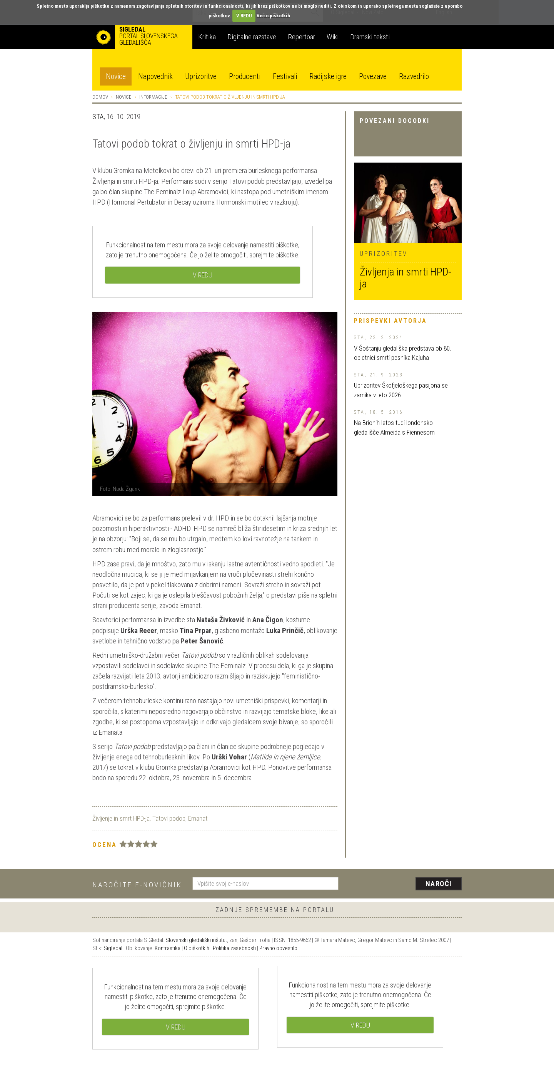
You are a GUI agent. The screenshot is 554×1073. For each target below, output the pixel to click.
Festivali (285, 76)
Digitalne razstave (251, 36)
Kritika (207, 36)
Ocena (104, 844)
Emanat (197, 818)
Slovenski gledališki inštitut (196, 940)
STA (97, 116)
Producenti (244, 76)
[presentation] (404, 884)
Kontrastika (167, 948)
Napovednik (155, 76)
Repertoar (301, 36)
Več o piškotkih (273, 15)
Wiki (333, 36)
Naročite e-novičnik (137, 884)
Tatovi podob (168, 818)
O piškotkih (196, 948)
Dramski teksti (370, 36)
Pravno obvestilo (278, 948)
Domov (100, 97)
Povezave (373, 76)
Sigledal (112, 948)
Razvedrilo (414, 76)
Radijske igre (328, 76)
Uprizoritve (201, 76)
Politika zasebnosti (234, 948)
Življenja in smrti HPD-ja (405, 277)
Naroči (439, 883)
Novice (116, 76)
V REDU (244, 15)
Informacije (153, 97)
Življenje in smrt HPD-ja (121, 818)
